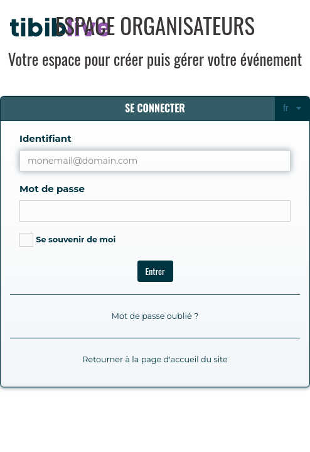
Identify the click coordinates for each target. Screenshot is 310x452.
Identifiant (45, 138)
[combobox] (292, 109)
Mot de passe (52, 189)
